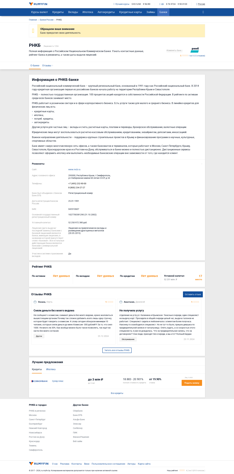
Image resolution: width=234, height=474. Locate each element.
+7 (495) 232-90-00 (77, 183)
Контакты (76, 463)
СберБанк (78, 411)
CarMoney (78, 428)
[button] (117, 163)
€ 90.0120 (182, 4)
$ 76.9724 (171, 4)
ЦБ (161, 4)
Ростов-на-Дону (37, 437)
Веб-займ (77, 441)
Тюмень (33, 445)
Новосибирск (35, 432)
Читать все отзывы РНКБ (117, 350)
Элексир (77, 424)
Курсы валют (39, 12)
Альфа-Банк (79, 419)
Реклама (64, 463)
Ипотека (88, 12)
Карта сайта (144, 463)
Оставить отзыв (193, 294)
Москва (33, 415)
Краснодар (34, 441)
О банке (34, 65)
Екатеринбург (35, 424)
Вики (86, 463)
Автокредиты (106, 12)
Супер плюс (57, 381)
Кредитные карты (130, 12)
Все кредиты (117, 393)
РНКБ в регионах (37, 411)
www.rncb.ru (74, 169)
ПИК (75, 432)
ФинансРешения (81, 437)
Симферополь (36, 450)
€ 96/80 (146, 4)
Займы (150, 12)
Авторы (131, 463)
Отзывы (46, 65)
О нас (55, 463)
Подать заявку (191, 383)
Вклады (73, 12)
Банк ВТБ (77, 415)
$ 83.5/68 (136, 4)
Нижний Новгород (38, 428)
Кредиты (58, 12)
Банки (163, 12)
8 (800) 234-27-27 (76, 187)
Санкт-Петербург (37, 419)
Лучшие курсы (121, 4)
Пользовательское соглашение (108, 463)
